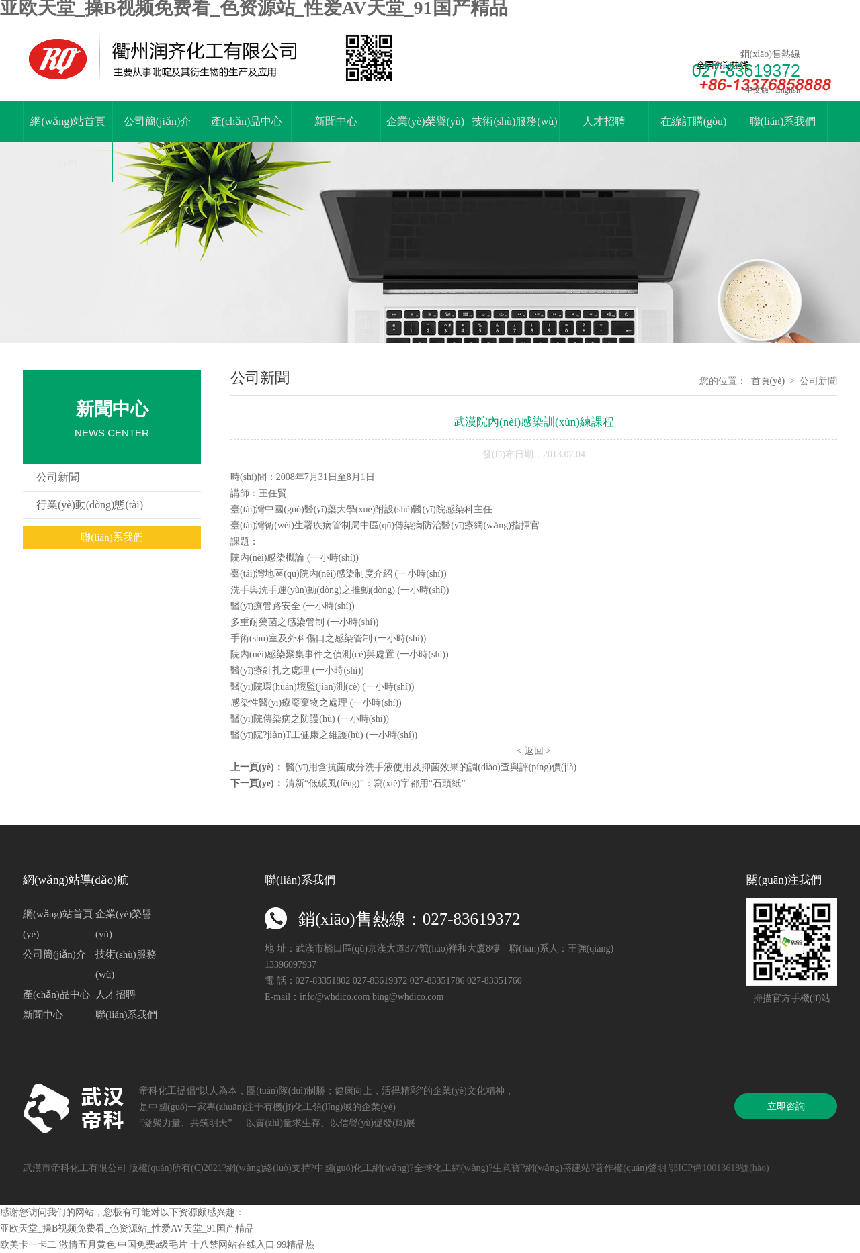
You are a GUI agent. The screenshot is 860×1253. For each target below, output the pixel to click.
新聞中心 (335, 121)
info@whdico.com (335, 997)
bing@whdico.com (408, 997)
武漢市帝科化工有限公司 (74, 1168)
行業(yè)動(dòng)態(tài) (89, 504)
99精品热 (295, 1245)
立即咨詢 (786, 1106)
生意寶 (506, 1168)
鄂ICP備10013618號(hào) (719, 1168)
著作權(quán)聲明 (630, 1168)
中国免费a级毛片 (152, 1245)
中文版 (756, 90)
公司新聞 (57, 477)
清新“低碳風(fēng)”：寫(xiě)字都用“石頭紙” (375, 783)
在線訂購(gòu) (693, 121)
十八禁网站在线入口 (232, 1245)
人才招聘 (604, 121)
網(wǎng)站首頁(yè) (67, 141)
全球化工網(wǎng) (451, 1168)
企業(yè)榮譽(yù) (425, 121)
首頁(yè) (768, 381)
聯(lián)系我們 (783, 121)
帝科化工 (158, 1091)
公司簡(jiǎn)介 (157, 121)
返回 (534, 751)
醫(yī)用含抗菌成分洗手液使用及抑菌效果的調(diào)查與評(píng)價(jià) (431, 767)
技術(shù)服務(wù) (514, 121)
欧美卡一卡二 (28, 1245)
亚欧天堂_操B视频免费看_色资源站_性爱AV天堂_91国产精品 (127, 1228)
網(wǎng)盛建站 (558, 1168)
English (786, 90)
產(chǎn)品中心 (247, 121)
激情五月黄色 (87, 1245)
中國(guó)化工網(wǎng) (362, 1168)
